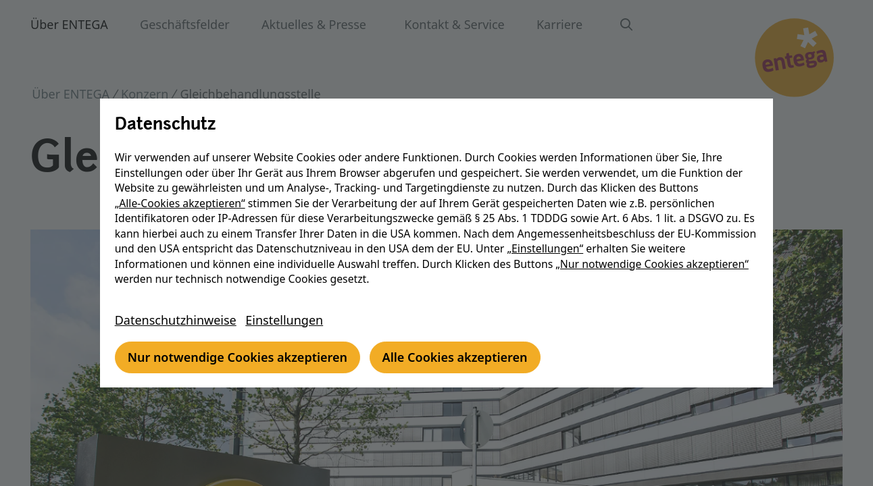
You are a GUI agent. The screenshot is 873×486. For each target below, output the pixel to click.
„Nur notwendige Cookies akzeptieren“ (656, 263)
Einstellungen (288, 320)
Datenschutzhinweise (179, 320)
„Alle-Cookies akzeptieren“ (183, 203)
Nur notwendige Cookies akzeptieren (241, 357)
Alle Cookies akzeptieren (458, 357)
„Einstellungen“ (613, 248)
